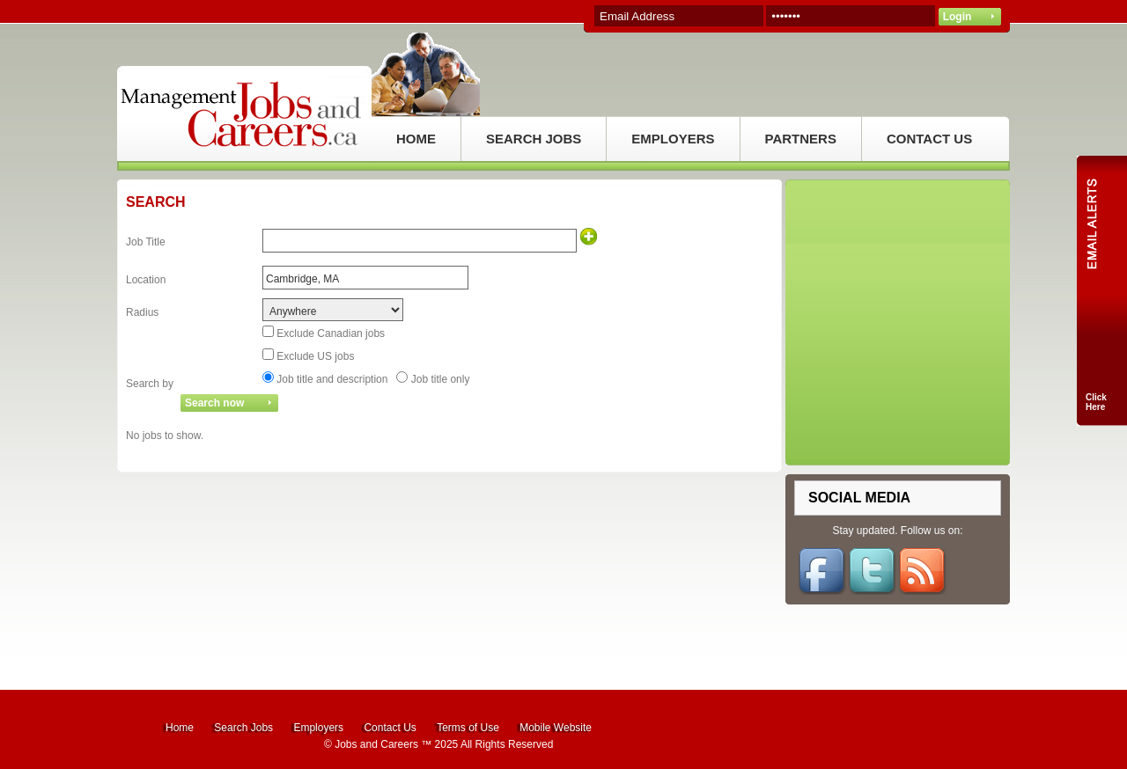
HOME (416, 138)
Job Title (146, 242)
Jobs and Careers (376, 744)
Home (180, 727)
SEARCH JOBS (533, 138)
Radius (142, 312)
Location (146, 280)
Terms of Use (468, 727)
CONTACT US (929, 138)
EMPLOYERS (672, 138)
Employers (318, 727)
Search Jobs (243, 727)
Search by (149, 383)
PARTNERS (800, 138)
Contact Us (390, 727)
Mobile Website (555, 727)
